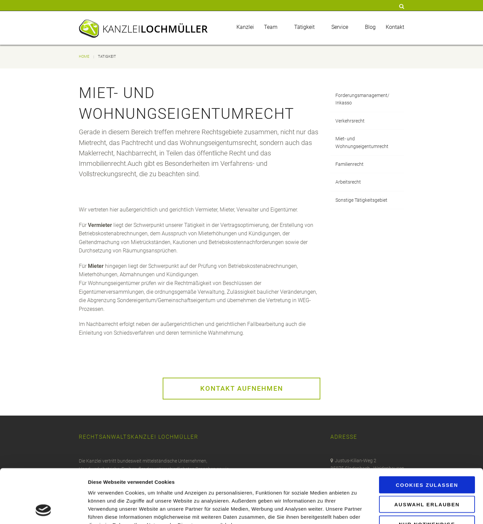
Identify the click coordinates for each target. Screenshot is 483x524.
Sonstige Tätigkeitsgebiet (361, 200)
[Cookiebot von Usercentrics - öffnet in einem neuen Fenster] (43, 511)
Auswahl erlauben (427, 456)
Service (339, 27)
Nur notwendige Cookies (427, 478)
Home (84, 56)
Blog (370, 27)
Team (270, 27)
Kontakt (395, 27)
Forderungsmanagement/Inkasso (362, 99)
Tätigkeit (304, 27)
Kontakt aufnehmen (241, 388)
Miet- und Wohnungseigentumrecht (361, 142)
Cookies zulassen (427, 436)
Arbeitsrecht (348, 182)
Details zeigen (357, 511)
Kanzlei (155, 29)
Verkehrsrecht (350, 121)
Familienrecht (349, 164)
